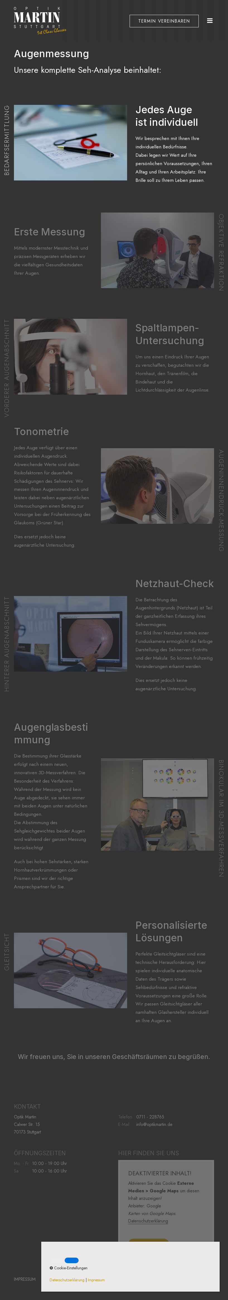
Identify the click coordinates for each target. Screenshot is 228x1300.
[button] (164, 21)
